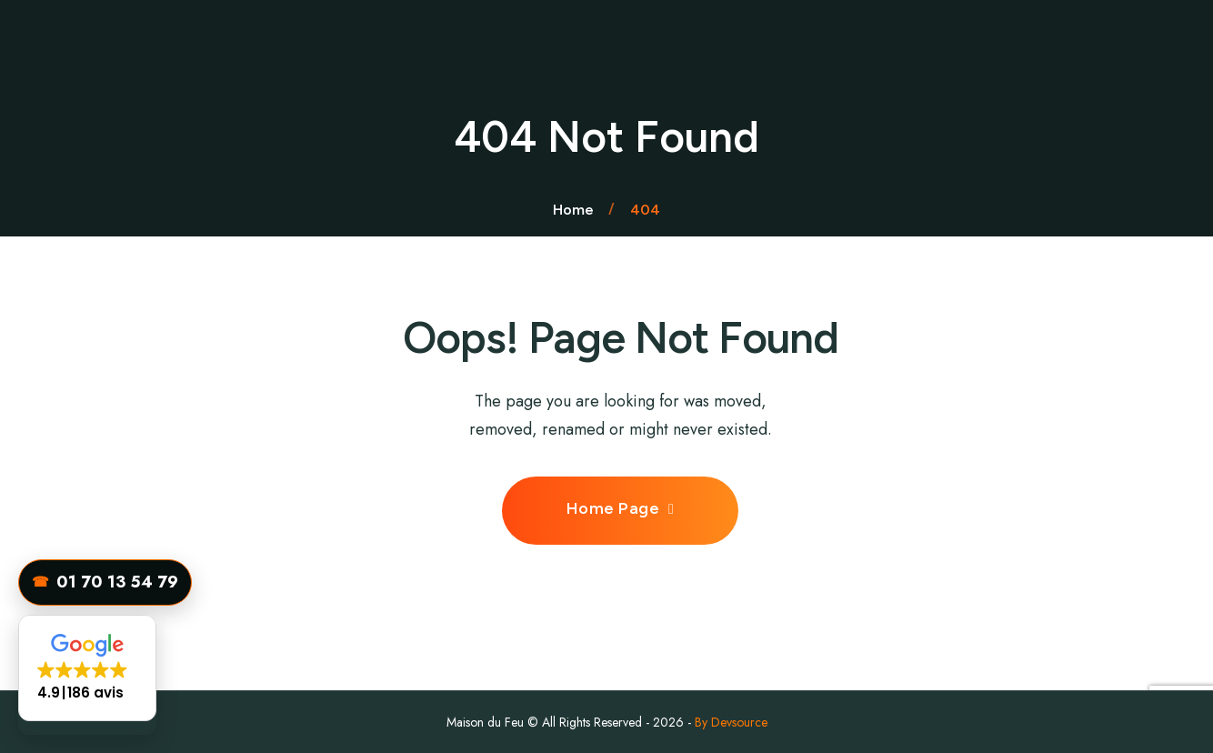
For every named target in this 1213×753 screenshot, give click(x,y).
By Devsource (731, 722)
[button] (87, 668)
